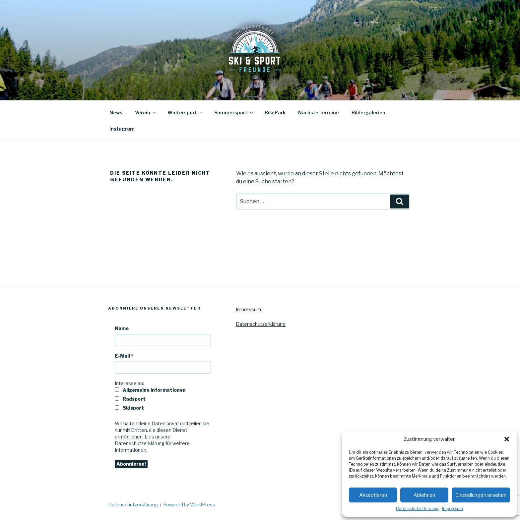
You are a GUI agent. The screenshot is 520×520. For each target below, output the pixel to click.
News (115, 112)
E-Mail (124, 356)
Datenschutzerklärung (417, 508)
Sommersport (234, 112)
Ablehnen (424, 495)
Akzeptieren (373, 495)
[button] (506, 439)
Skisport (129, 408)
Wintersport (185, 112)
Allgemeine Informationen (150, 390)
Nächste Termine (318, 112)
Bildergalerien (368, 112)
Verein (146, 112)
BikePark (275, 112)
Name (122, 328)
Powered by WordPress (189, 504)
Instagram (122, 129)
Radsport (130, 399)
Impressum (452, 508)
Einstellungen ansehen (480, 495)
